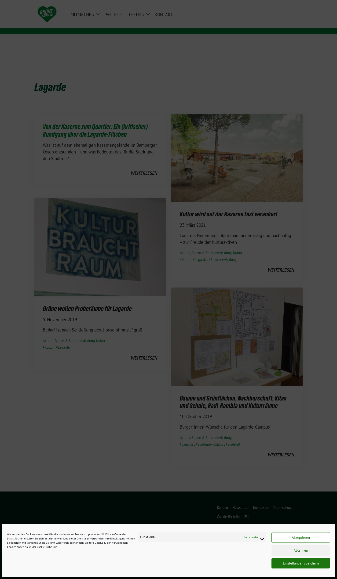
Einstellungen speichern (301, 563)
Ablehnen (301, 550)
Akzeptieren (301, 537)
